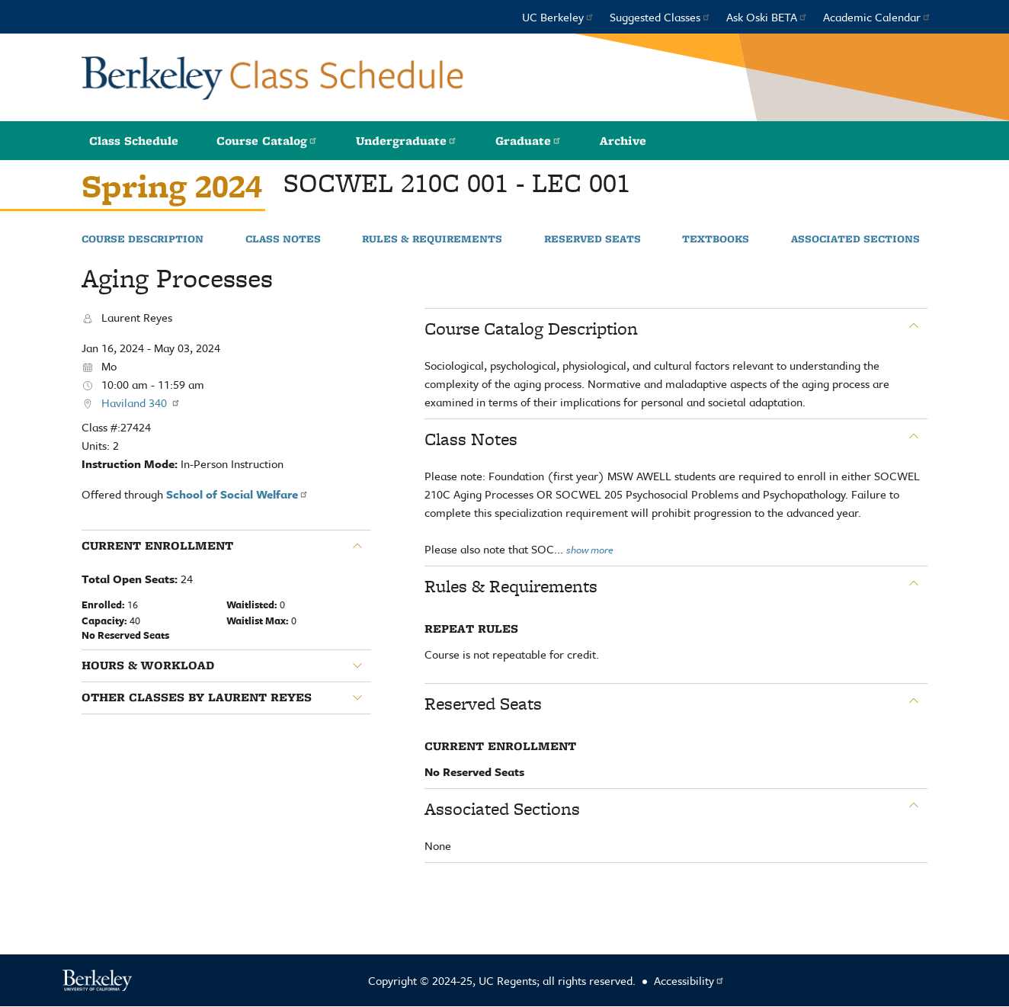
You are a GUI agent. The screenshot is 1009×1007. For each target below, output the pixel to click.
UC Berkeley (558, 16)
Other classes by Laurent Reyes (197, 697)
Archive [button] (623, 141)
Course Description (142, 239)
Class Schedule (133, 141)
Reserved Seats (592, 239)
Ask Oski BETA (767, 16)
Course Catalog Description (531, 328)
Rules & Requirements (432, 239)
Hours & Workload (148, 665)
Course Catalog (267, 141)
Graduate (528, 141)
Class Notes (283, 239)
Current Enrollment (157, 545)
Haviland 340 (141, 402)
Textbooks (715, 239)
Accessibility (689, 980)
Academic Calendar (877, 16)
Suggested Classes (660, 16)
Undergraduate (406, 141)
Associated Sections (855, 239)
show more (589, 549)
